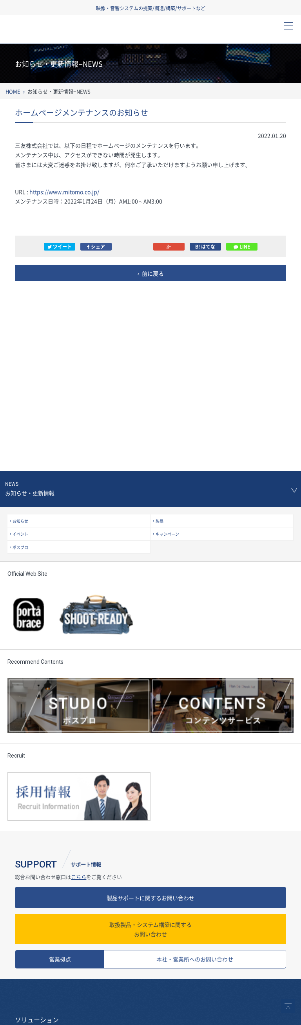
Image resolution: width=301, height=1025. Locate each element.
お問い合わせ (150, 929)
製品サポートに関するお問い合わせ (150, 898)
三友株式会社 (49, 32)
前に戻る (153, 273)
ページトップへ (288, 1006)
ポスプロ (20, 547)
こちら (78, 876)
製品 (159, 521)
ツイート (59, 246)
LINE (242, 246)
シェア (96, 246)
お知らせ (20, 521)
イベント (20, 534)
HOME (12, 91)
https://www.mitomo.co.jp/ (64, 192)
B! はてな (205, 246)
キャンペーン (167, 534)
